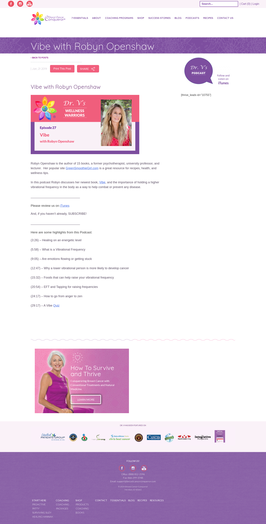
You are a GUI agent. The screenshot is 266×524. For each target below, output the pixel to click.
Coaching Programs (119, 18)
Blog (178, 18)
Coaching (62, 500)
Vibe (102, 182)
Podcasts (192, 18)
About (96, 18)
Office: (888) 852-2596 (133, 474)
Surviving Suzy (41, 512)
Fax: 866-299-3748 (133, 477)
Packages (62, 508)
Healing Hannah (42, 516)
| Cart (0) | (246, 3)
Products (82, 504)
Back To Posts (39, 57)
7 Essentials (79, 18)
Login (256, 3)
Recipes (208, 18)
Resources (157, 500)
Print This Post (62, 68)
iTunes (64, 205)
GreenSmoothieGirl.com (82, 168)
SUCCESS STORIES (159, 18)
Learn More (85, 399)
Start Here (39, 500)
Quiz (56, 305)
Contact (101, 500)
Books (80, 512)
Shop (140, 18)
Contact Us (225, 18)
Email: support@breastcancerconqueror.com (133, 481)
